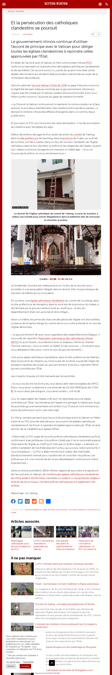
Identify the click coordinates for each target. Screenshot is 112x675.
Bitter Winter (56, 4)
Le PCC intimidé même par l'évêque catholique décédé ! (65, 564)
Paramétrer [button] (28, 662)
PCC (88, 62)
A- (99, 34)
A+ (93, 34)
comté (78, 134)
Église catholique (57, 510)
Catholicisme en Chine (36, 510)
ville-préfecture (29, 138)
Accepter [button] (25, 666)
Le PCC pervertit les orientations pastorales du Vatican (44, 545)
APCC (15, 342)
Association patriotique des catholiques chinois (66, 338)
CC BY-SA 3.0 (65, 279)
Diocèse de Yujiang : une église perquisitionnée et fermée (65, 604)
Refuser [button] (11, 666)
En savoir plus (13, 662)
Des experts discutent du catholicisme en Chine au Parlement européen (66, 545)
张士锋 (53, 279)
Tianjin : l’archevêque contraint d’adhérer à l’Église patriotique (67, 584)
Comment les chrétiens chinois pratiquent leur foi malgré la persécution (66, 627)
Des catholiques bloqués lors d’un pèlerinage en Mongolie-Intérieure (66, 650)
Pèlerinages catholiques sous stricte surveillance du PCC (20, 545)
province (68, 138)
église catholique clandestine (47, 300)
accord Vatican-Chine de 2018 (49, 85)
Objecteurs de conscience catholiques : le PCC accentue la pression (87, 545)
